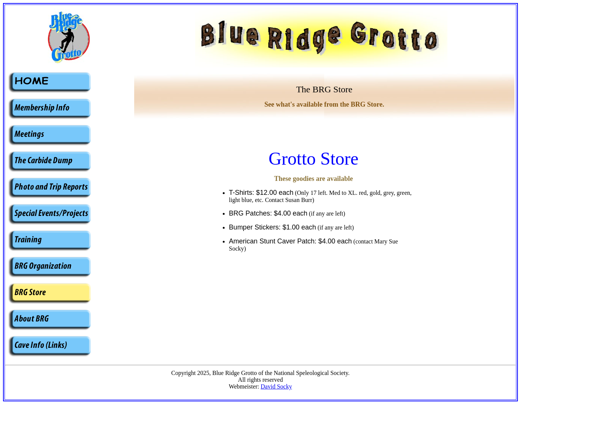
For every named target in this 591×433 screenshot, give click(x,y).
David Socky (276, 386)
